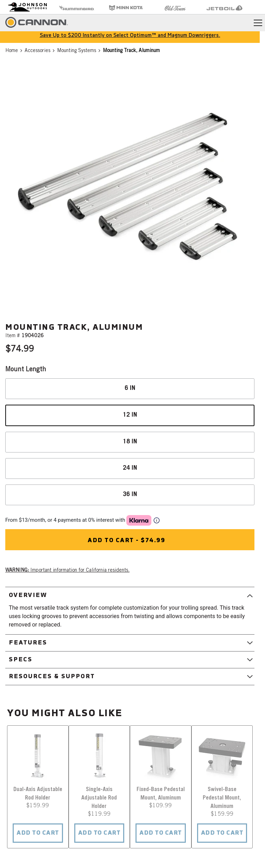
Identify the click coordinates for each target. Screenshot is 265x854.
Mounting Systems (76, 51)
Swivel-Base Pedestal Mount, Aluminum (222, 798)
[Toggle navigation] (258, 22)
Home (11, 51)
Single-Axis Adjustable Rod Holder (99, 798)
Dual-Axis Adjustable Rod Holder (37, 794)
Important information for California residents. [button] (67, 570)
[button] (130, 187)
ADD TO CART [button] (38, 833)
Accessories (37, 51)
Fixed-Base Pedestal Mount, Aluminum (161, 794)
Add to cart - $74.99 (126, 540)
